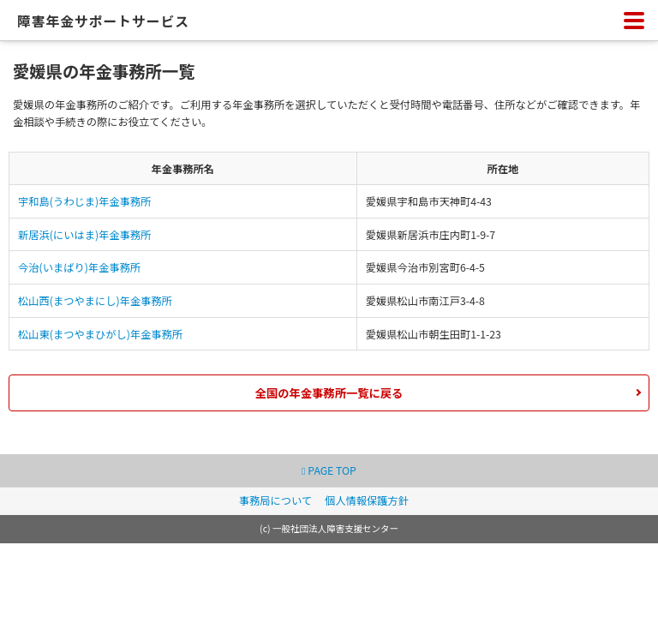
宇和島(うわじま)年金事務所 (84, 201)
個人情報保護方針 (367, 500)
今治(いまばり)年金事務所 (79, 267)
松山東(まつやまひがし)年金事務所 (100, 334)
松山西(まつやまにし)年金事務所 (95, 300)
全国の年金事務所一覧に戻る (329, 393)
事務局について (275, 500)
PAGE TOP (329, 470)
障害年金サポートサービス (103, 21)
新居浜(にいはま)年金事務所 (84, 235)
